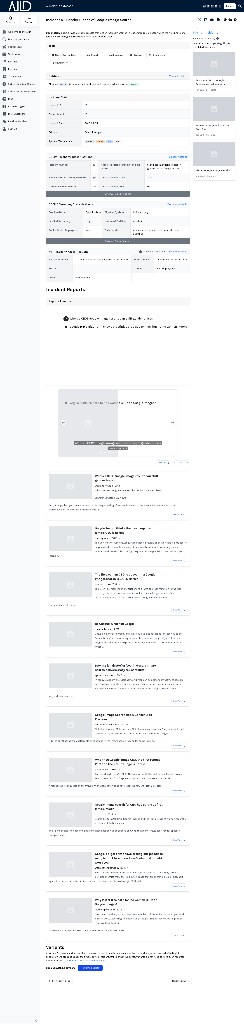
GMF (110, 141)
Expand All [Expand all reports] (163, 463)
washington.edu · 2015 (107, 485)
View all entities (178, 76)
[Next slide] (172, 423)
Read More (179, 514)
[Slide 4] (112, 452)
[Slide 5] (116, 452)
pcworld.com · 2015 (106, 584)
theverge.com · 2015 (106, 538)
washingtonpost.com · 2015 (110, 867)
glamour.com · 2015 (106, 769)
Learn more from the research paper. (85, 960)
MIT (117, 141)
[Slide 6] (120, 452)
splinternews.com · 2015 (108, 675)
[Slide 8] (127, 452)
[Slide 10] (135, 452)
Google (63, 84)
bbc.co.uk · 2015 (104, 814)
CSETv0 (89, 141)
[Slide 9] (131, 452)
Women (133, 84)
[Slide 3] (109, 452)
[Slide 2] (105, 452)
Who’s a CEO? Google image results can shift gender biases (118, 443)
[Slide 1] (101, 452)
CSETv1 (100, 141)
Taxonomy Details (177, 156)
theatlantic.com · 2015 (107, 629)
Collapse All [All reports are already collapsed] (181, 463)
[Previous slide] (63, 423)
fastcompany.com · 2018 (108, 909)
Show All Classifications (118, 193)
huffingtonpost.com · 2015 (109, 724)
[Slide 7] (123, 452)
